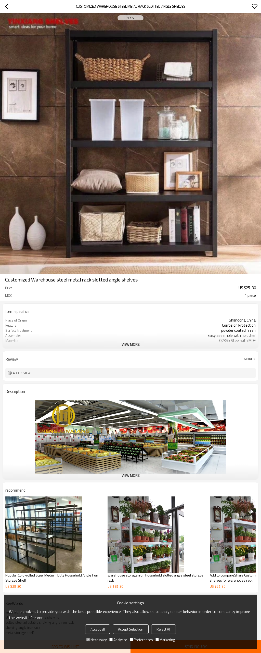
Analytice (118, 639)
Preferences (141, 639)
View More (130, 344)
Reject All (163, 629)
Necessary (96, 639)
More (248, 359)
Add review (22, 372)
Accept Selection (130, 629)
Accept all (97, 629)
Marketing (165, 639)
